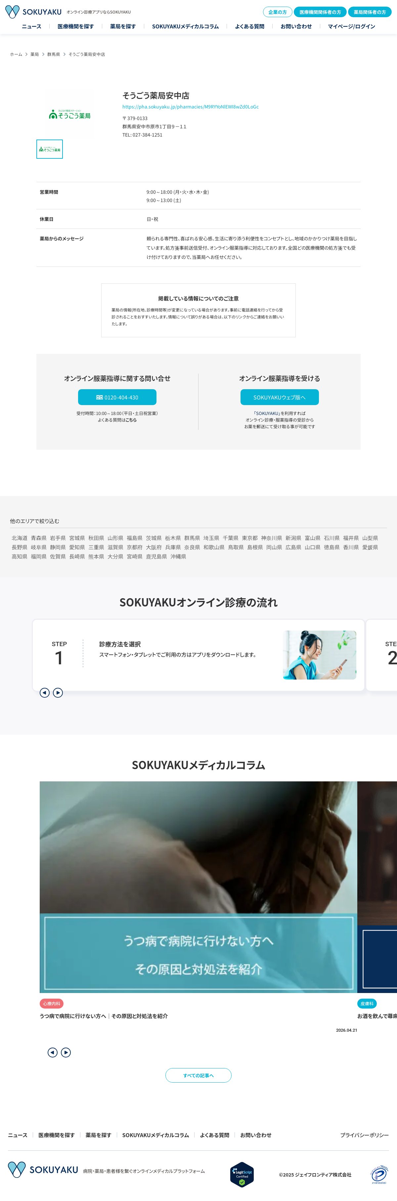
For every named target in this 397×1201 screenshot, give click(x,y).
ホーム (16, 54)
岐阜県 (39, 547)
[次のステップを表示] (58, 693)
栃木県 (173, 538)
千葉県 (231, 538)
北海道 (19, 538)
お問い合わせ (296, 26)
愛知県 (77, 547)
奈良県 (192, 547)
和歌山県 (214, 547)
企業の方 (278, 12)
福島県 (135, 538)
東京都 (250, 538)
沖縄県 (178, 556)
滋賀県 (115, 547)
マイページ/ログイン (351, 26)
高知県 (19, 556)
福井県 (351, 538)
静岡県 (58, 547)
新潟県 (293, 538)
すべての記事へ (198, 1075)
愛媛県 (370, 547)
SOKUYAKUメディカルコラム (185, 26)
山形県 (115, 538)
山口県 (313, 547)
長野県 (19, 547)
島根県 (255, 547)
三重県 (96, 547)
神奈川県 (271, 538)
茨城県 (154, 538)
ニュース (31, 26)
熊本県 (96, 556)
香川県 (351, 547)
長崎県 (77, 556)
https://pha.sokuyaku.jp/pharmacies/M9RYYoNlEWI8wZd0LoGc (190, 106)
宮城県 (77, 538)
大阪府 (154, 547)
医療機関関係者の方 (320, 12)
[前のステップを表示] (45, 693)
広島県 (293, 547)
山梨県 (370, 538)
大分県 (115, 556)
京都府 (135, 547)
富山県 (313, 538)
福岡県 (39, 556)
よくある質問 (249, 26)
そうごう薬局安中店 (86, 54)
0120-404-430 (121, 397)
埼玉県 (211, 538)
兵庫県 (173, 547)
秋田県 (96, 538)
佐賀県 (58, 556)
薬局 (34, 54)
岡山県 (274, 547)
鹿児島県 (156, 556)
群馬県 (53, 54)
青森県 (39, 538)
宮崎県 (135, 556)
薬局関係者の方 (370, 12)
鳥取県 (236, 547)
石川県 (332, 538)
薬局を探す (123, 26)
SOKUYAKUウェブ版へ (279, 397)
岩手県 (58, 538)
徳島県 (332, 547)
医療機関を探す (76, 26)
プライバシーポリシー (364, 1135)
